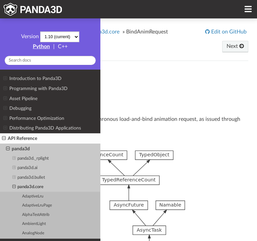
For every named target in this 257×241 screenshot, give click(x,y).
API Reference (19, 139)
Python (41, 46)
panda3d (18, 149)
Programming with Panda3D (35, 89)
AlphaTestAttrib (36, 215)
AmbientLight (34, 224)
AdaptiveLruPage (37, 205)
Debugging (17, 108)
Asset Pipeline (20, 99)
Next (235, 46)
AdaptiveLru (33, 196)
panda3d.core (28, 187)
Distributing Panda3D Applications (42, 128)
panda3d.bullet (29, 178)
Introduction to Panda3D (32, 79)
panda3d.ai (25, 168)
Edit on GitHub (228, 31)
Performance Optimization (33, 118)
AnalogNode (33, 233)
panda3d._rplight (30, 159)
